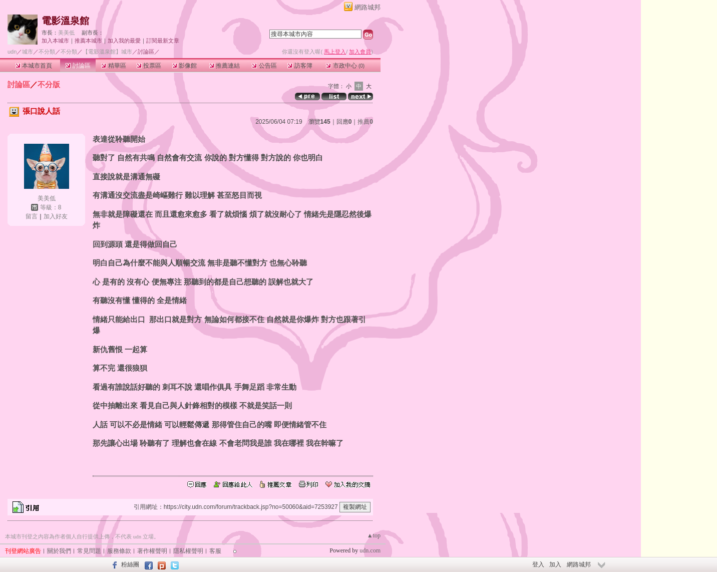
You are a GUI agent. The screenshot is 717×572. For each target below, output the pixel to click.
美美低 (66, 33)
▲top (374, 535)
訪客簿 (299, 65)
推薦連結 (224, 65)
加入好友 (56, 216)
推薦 (365, 121)
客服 (215, 550)
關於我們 (59, 550)
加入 (555, 564)
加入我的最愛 (124, 41)
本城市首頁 (34, 65)
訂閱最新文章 (162, 41)
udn (12, 52)
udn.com (370, 550)
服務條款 (119, 550)
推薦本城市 (88, 41)
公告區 (264, 65)
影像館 (184, 65)
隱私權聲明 (188, 550)
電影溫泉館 (65, 21)
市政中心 (345, 65)
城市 (27, 52)
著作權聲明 (152, 550)
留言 (32, 216)
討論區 (78, 65)
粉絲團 (130, 564)
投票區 (149, 65)
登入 (538, 564)
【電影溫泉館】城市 (107, 52)
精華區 (113, 65)
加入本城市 (55, 41)
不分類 (47, 52)
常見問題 (89, 550)
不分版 (49, 84)
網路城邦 (367, 7)
